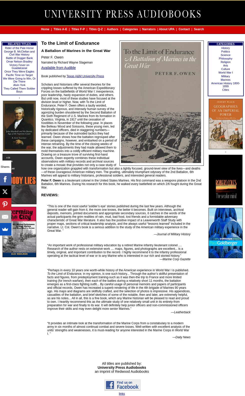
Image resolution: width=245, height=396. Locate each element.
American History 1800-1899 (225, 85)
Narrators (149, 29)
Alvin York (19, 85)
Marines (225, 79)
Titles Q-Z (96, 29)
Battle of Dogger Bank (19, 58)
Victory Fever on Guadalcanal (20, 67)
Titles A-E (60, 29)
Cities (225, 89)
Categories (130, 29)
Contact (184, 29)
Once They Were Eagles (19, 71)
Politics (225, 51)
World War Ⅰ (225, 72)
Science (225, 55)
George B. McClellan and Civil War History (19, 53)
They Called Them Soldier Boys (19, 90)
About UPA (166, 29)
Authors (112, 29)
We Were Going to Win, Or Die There (19, 80)
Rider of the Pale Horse (19, 48)
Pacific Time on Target (19, 75)
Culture (225, 69)
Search (199, 29)
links (122, 394)
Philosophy (225, 58)
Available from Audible (58, 68)
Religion (226, 62)
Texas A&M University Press (85, 76)
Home (45, 29)
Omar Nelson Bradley (19, 61)
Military (225, 76)
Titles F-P (78, 29)
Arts (225, 65)
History (225, 48)
